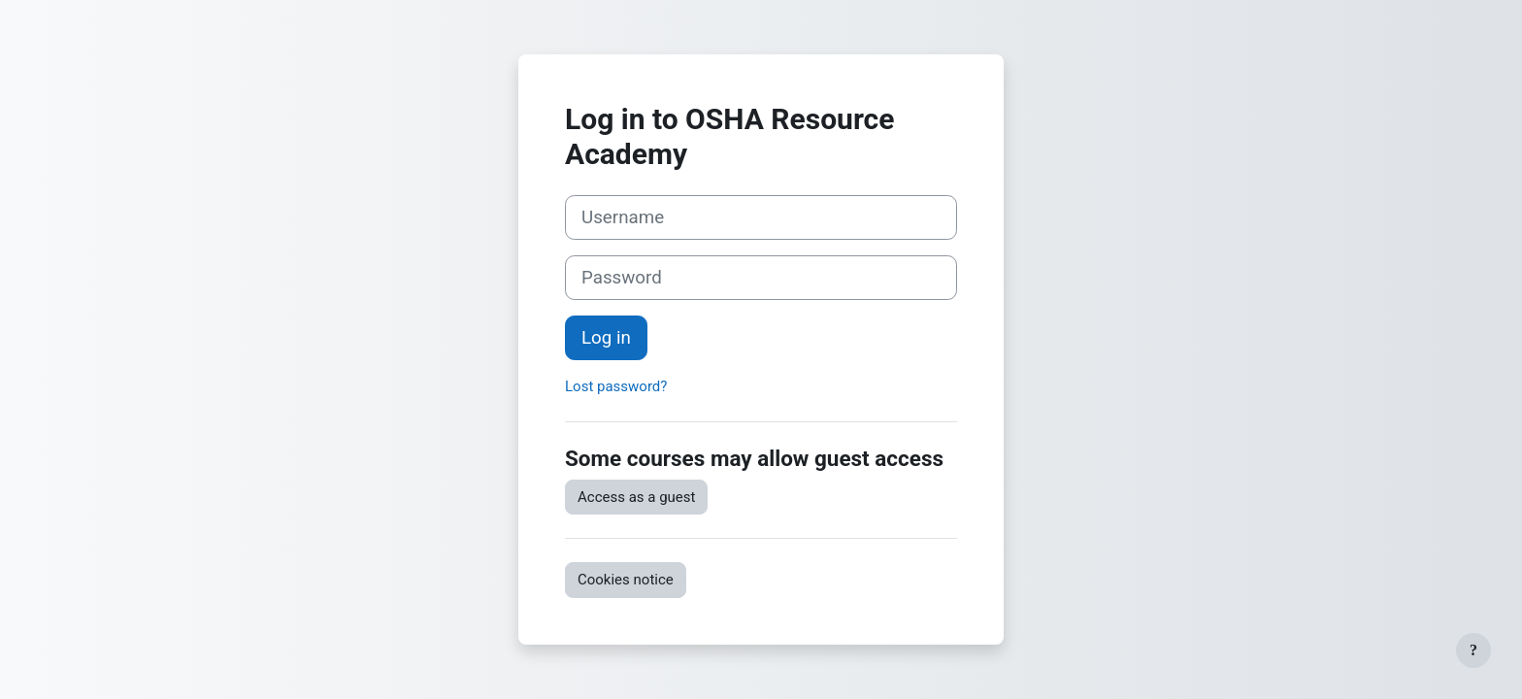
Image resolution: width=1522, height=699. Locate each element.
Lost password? (616, 386)
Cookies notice (626, 579)
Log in (606, 338)
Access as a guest (636, 497)
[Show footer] (1473, 650)
